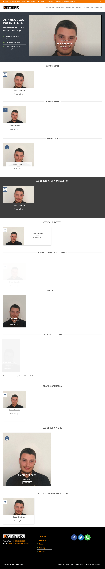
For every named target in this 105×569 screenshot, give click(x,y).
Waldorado (50, 7)
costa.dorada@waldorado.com (18, 543)
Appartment (60, 7)
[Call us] (87, 537)
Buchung (76, 7)
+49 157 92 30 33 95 (18, 541)
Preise (68, 7)
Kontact (42, 551)
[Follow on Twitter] (99, 1)
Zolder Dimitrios (19, 90)
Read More (14, 417)
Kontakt (86, 7)
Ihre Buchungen (96, 7)
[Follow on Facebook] (97, 1)
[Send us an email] (100, 1)
